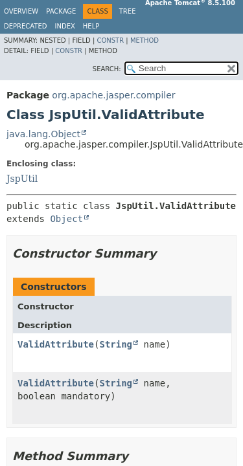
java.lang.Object (43, 134)
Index (65, 26)
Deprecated (25, 26)
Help (91, 26)
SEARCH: (107, 68)
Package (61, 11)
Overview (21, 11)
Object (66, 219)
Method (144, 40)
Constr (110, 40)
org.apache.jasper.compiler (113, 95)
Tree (127, 11)
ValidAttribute (55, 344)
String (115, 344)
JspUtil (22, 178)
